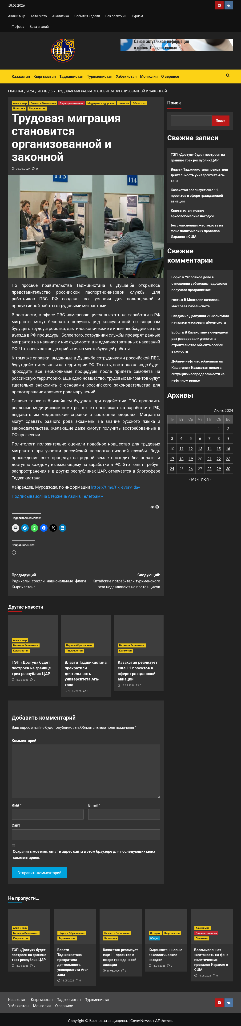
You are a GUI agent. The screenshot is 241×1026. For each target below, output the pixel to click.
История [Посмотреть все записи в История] (155, 933)
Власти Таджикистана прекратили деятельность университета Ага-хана (86, 673)
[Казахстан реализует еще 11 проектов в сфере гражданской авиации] (139, 635)
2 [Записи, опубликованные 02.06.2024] (228, 428)
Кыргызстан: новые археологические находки (192, 213)
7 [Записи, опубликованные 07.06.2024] (209, 438)
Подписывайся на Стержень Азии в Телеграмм (58, 496)
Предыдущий (49, 581)
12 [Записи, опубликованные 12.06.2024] (191, 448)
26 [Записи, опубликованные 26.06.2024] (191, 468)
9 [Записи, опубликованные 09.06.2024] (228, 438)
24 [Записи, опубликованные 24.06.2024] (172, 468)
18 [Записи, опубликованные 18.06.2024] (181, 458)
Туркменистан (99, 76)
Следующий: (123, 581)
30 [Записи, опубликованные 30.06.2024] (228, 468)
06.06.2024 (23, 168)
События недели (87, 16)
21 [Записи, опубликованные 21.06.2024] (209, 458)
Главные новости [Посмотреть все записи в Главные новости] (206, 933)
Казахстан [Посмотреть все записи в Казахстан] (125, 650)
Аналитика (60, 16)
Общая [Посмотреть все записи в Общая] (154, 938)
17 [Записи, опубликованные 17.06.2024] (172, 458)
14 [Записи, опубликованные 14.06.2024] (209, 448)
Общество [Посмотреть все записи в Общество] (139, 103)
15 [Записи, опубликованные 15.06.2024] (219, 448)
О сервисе (170, 76)
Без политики (115, 16)
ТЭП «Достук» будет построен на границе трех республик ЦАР (31, 668)
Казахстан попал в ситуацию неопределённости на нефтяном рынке (198, 373)
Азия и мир (16, 16)
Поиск (174, 103)
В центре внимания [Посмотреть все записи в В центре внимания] (72, 103)
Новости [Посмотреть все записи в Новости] (123, 103)
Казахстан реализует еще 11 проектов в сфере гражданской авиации (197, 195)
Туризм (137, 16)
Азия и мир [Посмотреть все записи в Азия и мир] (20, 103)
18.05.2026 (21, 679)
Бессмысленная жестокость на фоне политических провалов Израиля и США (197, 231)
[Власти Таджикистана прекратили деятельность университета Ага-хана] (86, 635)
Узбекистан (126, 76)
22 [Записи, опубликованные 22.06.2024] (219, 458)
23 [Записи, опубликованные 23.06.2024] (228, 458)
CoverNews (140, 1020)
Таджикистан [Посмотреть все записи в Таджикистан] (37, 108)
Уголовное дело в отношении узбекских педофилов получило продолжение (199, 283)
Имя (17, 805)
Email (94, 805)
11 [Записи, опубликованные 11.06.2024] (181, 448)
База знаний (39, 27)
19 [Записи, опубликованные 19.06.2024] (191, 458)
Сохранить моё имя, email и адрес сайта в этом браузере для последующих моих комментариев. (84, 854)
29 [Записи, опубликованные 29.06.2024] (219, 468)
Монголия (149, 76)
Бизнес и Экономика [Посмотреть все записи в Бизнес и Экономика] (43, 103)
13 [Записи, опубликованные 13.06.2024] (200, 448)
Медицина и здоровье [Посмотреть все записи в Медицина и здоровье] (101, 103)
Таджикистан (71, 76)
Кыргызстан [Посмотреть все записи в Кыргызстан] (20, 650)
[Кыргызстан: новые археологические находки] (166, 926)
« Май (194, 479)
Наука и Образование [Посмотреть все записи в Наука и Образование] (79, 645)
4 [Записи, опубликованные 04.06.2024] (181, 438)
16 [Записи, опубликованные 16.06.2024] (228, 448)
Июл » (206, 479)
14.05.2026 (204, 975)
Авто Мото (39, 16)
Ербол (176, 332)
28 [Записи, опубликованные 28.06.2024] (209, 468)
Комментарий (25, 740)
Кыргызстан (44, 76)
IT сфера (17, 27)
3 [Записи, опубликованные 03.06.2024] (172, 438)
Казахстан (21, 76)
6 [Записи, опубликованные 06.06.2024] (200, 438)
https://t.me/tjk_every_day (115, 487)
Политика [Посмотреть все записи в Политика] (19, 108)
